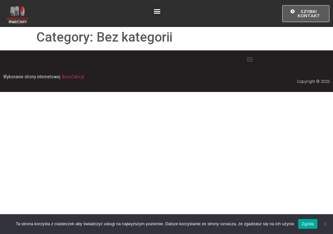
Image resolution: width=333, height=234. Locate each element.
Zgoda (307, 223)
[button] (157, 11)
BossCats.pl (73, 76)
